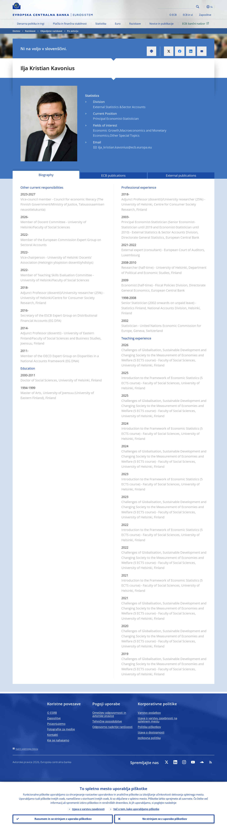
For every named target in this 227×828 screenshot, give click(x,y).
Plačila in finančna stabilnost (70, 23)
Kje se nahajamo (58, 740)
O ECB (173, 15)
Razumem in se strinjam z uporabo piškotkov (62, 818)
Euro (118, 23)
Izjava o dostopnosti (151, 732)
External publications (181, 175)
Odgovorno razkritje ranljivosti (112, 727)
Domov (16, 30)
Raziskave (135, 23)
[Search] (179, 6)
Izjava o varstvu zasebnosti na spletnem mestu (157, 719)
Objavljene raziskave (51, 30)
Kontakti (52, 735)
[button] (203, 6)
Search (197, 6)
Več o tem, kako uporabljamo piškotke (136, 808)
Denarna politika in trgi (30, 23)
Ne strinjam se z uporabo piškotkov (164, 818)
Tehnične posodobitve (107, 721)
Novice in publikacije (161, 23)
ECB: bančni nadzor (196, 23)
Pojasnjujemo (56, 724)
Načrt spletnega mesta (27, 748)
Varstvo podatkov (149, 713)
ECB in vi (188, 15)
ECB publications (113, 175)
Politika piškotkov (149, 727)
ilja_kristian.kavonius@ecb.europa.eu (125, 147)
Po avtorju (72, 30)
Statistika (100, 23)
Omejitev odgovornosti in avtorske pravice (109, 714)
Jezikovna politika (149, 738)
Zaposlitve (205, 15)
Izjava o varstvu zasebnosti (88, 808)
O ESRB (52, 713)
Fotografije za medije (61, 729)
